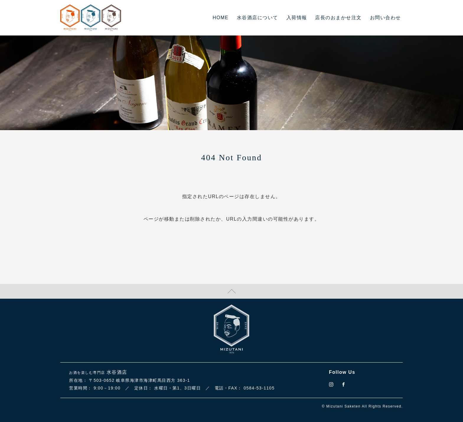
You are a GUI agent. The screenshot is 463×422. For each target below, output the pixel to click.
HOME (221, 17)
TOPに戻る (231, 291)
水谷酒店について (257, 17)
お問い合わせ (385, 17)
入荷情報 (296, 17)
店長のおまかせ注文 (338, 17)
